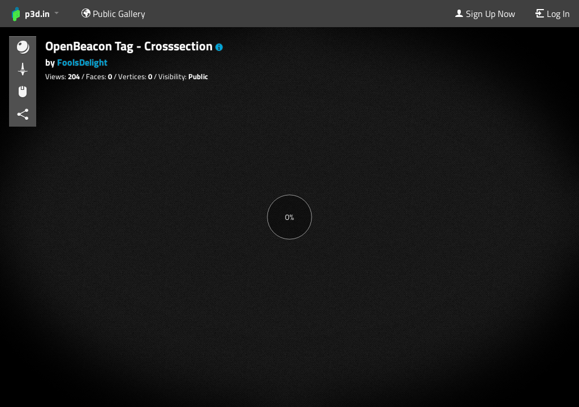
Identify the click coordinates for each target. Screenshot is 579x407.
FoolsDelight (82, 62)
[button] (219, 47)
